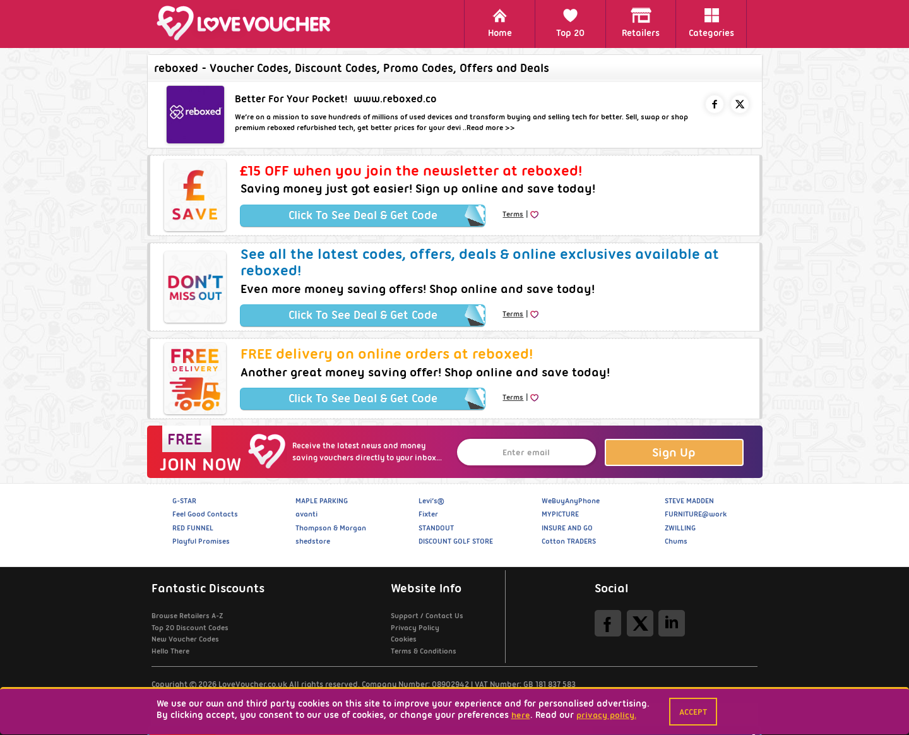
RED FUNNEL (192, 527)
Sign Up (674, 452)
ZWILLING (680, 527)
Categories (711, 23)
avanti (306, 514)
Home (500, 23)
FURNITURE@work (696, 514)
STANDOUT (436, 527)
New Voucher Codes (185, 639)
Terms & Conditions (423, 651)
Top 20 (570, 23)
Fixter (428, 514)
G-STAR (184, 500)
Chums (676, 541)
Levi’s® (431, 500)
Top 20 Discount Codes (190, 627)
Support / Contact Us (427, 615)
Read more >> (490, 127)
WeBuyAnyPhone (571, 500)
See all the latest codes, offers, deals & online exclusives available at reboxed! (480, 262)
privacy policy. (606, 715)
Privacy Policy (415, 627)
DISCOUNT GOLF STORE (456, 541)
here (520, 715)
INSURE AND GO (567, 527)
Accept (693, 712)
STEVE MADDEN (689, 500)
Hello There (170, 651)
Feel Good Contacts (205, 514)
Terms (512, 214)
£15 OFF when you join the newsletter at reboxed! (411, 170)
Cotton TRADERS (569, 541)
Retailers (641, 23)
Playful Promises (201, 541)
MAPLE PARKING (321, 500)
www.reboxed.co (395, 99)
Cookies (404, 639)
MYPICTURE (560, 514)
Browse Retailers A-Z (187, 615)
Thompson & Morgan (330, 527)
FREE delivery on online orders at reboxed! (387, 353)
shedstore (312, 541)
